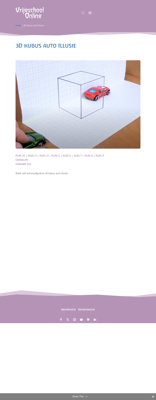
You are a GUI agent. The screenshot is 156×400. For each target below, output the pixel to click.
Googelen (22, 159)
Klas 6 (67, 155)
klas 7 (78, 155)
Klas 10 (20, 155)
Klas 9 (100, 155)
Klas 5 (56, 155)
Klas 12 (44, 155)
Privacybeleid (86, 309)
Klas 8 (89, 155)
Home (18, 25)
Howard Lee (23, 164)
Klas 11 (32, 155)
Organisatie (68, 309)
